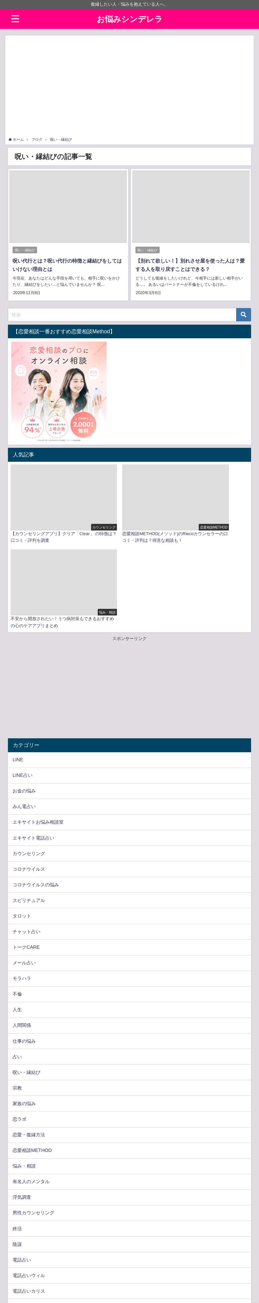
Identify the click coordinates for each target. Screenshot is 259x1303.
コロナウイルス (29, 770)
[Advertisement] (130, 87)
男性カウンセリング (33, 1114)
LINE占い (22, 677)
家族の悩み (24, 1005)
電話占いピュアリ (31, 1208)
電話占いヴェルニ (31, 1223)
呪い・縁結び (25, 250)
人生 (17, 911)
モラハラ (22, 880)
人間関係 (22, 927)
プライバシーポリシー (28, 1294)
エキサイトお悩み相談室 (38, 723)
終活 (17, 1130)
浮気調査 (22, 1099)
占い (17, 958)
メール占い (24, 864)
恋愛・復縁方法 (29, 1036)
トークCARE (26, 848)
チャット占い (26, 833)
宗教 (17, 989)
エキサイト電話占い (33, 739)
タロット (22, 817)
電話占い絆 (24, 1239)
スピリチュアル (29, 801)
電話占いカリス (29, 1192)
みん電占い (24, 708)
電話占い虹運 (26, 1255)
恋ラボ (19, 1020)
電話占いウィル (29, 1177)
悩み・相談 (24, 1067)
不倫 (17, 895)
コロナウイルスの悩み (36, 786)
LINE (18, 661)
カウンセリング (29, 755)
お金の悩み (24, 692)
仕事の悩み (24, 942)
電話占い (22, 1161)
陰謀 (17, 1145)
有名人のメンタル (31, 1083)
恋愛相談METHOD (32, 1051)
